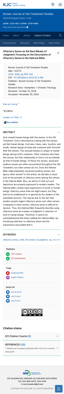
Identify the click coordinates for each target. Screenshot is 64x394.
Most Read (39, 43)
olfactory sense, (11, 240)
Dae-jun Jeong (10, 104)
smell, (22, 240)
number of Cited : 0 (12, 117)
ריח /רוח (56, 240)
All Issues (24, 43)
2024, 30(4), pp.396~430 (20, 74)
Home (6, 35)
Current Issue (9, 43)
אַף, (50, 240)
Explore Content (42, 35)
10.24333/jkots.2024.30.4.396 (28, 77)
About (16, 35)
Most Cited (54, 43)
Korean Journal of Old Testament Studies (28, 13)
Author (27, 35)
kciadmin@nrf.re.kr (35, 384)
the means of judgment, (36, 240)
